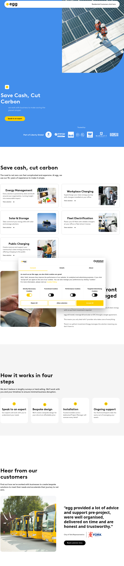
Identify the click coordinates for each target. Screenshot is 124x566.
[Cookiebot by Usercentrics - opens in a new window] (95, 261)
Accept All (89, 303)
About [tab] (91, 268)
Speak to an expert (15, 118)
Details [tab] (62, 268)
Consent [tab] (33, 268)
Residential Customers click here (104, 4)
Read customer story (74, 543)
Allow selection (62, 303)
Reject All (34, 303)
